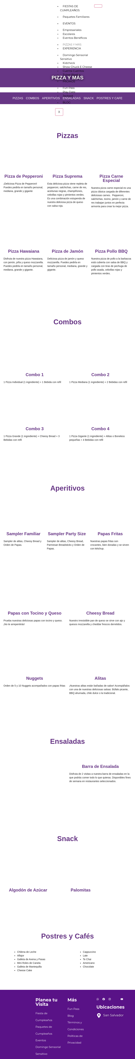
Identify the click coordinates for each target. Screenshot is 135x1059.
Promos (69, 81)
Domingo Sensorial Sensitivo (74, 57)
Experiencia (72, 48)
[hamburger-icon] (98, 6)
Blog (66, 102)
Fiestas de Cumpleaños (70, 8)
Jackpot (68, 95)
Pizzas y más (72, 44)
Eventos (69, 23)
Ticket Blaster (72, 74)
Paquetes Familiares (76, 16)
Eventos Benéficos (75, 38)
